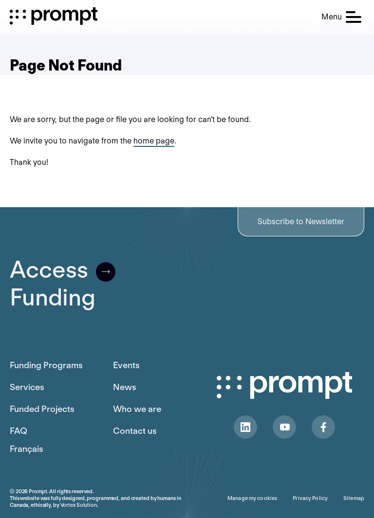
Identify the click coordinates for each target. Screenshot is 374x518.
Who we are (137, 409)
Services (27, 387)
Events (126, 365)
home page (153, 140)
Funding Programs (46, 365)
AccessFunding (62, 283)
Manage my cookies (252, 498)
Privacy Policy (310, 498)
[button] (341, 17)
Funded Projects (42, 409)
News (124, 387)
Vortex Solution (78, 504)
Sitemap (353, 498)
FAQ (18, 431)
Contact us (135, 431)
